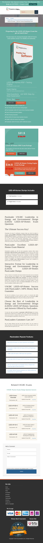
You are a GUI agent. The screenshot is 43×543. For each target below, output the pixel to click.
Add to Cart (11, 102)
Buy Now (34, 399)
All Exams (7, 494)
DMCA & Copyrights (9, 503)
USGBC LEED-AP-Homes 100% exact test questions (19, 353)
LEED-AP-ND (13, 434)
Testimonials (8, 498)
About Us (7, 488)
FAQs (6, 490)
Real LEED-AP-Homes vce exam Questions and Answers (20, 342)
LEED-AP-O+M (13, 415)
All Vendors (7, 492)
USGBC (12, 18)
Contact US (7, 501)
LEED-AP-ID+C (13, 425)
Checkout (7, 500)
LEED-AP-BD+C (13, 405)
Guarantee (7, 496)
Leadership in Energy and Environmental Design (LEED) (20, 19)
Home (7, 18)
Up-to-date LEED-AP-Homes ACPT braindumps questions (21, 359)
